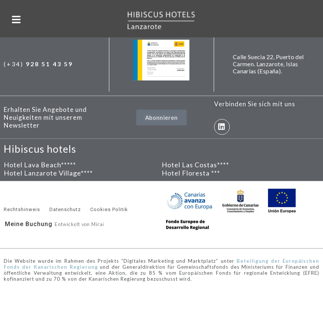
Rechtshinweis (22, 209)
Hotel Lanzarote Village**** (48, 173)
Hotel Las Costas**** (195, 165)
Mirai (97, 224)
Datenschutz (65, 209)
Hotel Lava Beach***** (40, 165)
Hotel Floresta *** (191, 173)
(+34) (38, 63)
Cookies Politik (109, 209)
